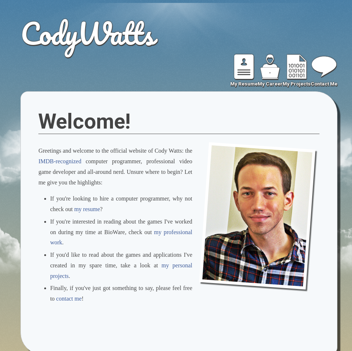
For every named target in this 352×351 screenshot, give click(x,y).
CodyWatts (87, 33)
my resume (87, 209)
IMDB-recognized (59, 161)
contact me (69, 298)
